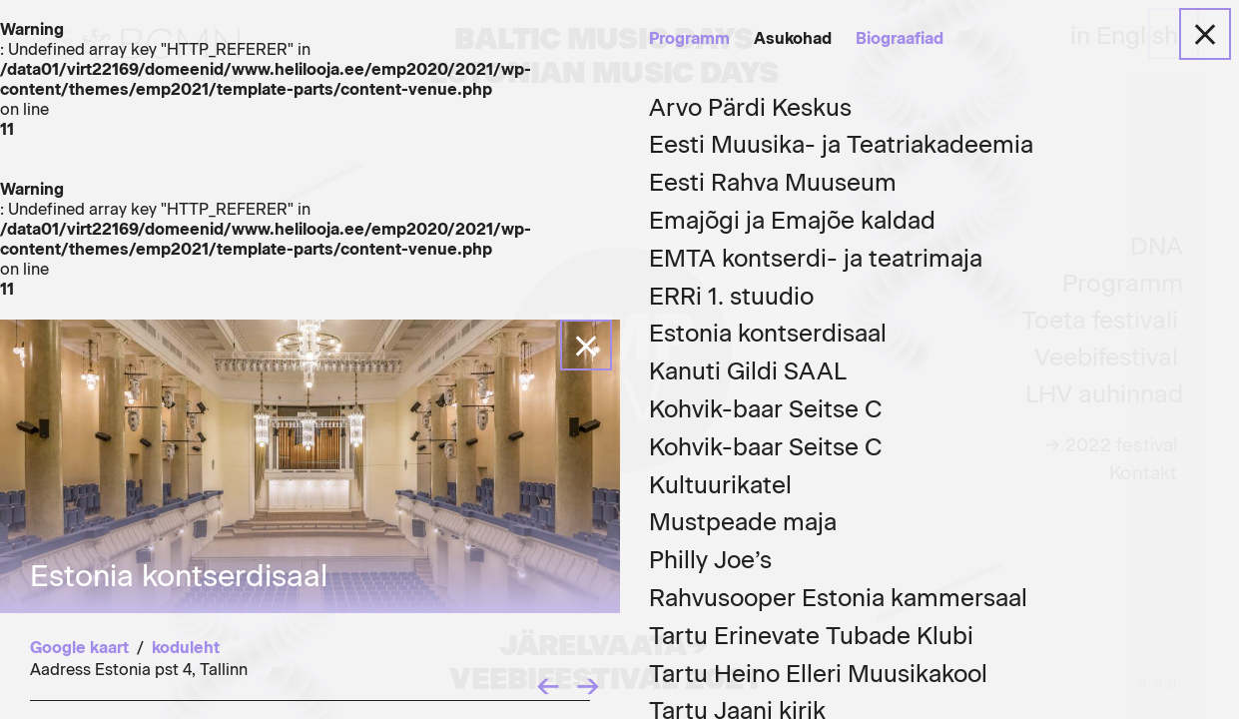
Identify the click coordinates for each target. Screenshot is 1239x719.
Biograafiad (899, 38)
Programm (689, 38)
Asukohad (793, 38)
